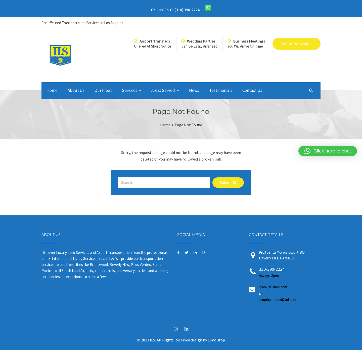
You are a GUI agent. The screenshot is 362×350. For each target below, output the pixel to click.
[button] (327, 151)
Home (52, 90)
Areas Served (163, 90)
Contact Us (252, 90)
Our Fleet (103, 90)
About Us (76, 90)
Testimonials (220, 90)
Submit (228, 182)
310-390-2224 (286, 272)
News (194, 90)
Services (129, 90)
